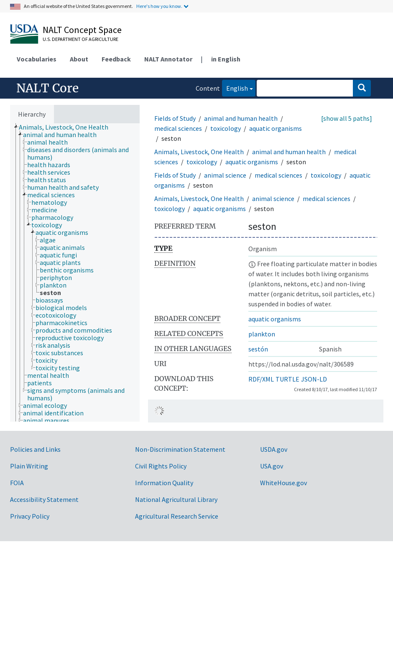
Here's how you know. (159, 6)
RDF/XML (261, 379)
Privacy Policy (29, 516)
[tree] (75, 272)
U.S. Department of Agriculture (80, 39)
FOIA (17, 482)
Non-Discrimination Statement (180, 449)
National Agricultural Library (176, 499)
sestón (258, 349)
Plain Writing (29, 466)
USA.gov (271, 466)
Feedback (116, 59)
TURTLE (287, 379)
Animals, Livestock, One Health (199, 152)
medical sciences (178, 128)
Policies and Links (35, 449)
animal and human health (241, 118)
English (235, 87)
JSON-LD (314, 379)
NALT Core (47, 88)
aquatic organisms (275, 128)
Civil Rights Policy (160, 466)
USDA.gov (273, 449)
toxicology (225, 128)
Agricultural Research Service (176, 516)
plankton (261, 334)
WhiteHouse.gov (283, 482)
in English (225, 59)
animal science (225, 175)
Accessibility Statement (44, 499)
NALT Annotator (168, 59)
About (79, 59)
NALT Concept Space (82, 30)
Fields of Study (175, 118)
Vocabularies (36, 59)
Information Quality (164, 482)
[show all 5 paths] (346, 118)
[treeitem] (67, 127)
